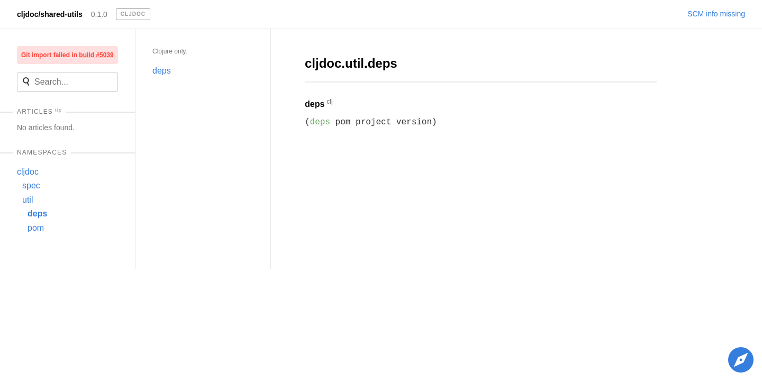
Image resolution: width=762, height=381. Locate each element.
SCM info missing (716, 14)
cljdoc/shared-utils (50, 14)
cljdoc (28, 171)
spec (31, 185)
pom (36, 227)
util (27, 199)
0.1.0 (99, 14)
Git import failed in (67, 55)
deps (37, 213)
